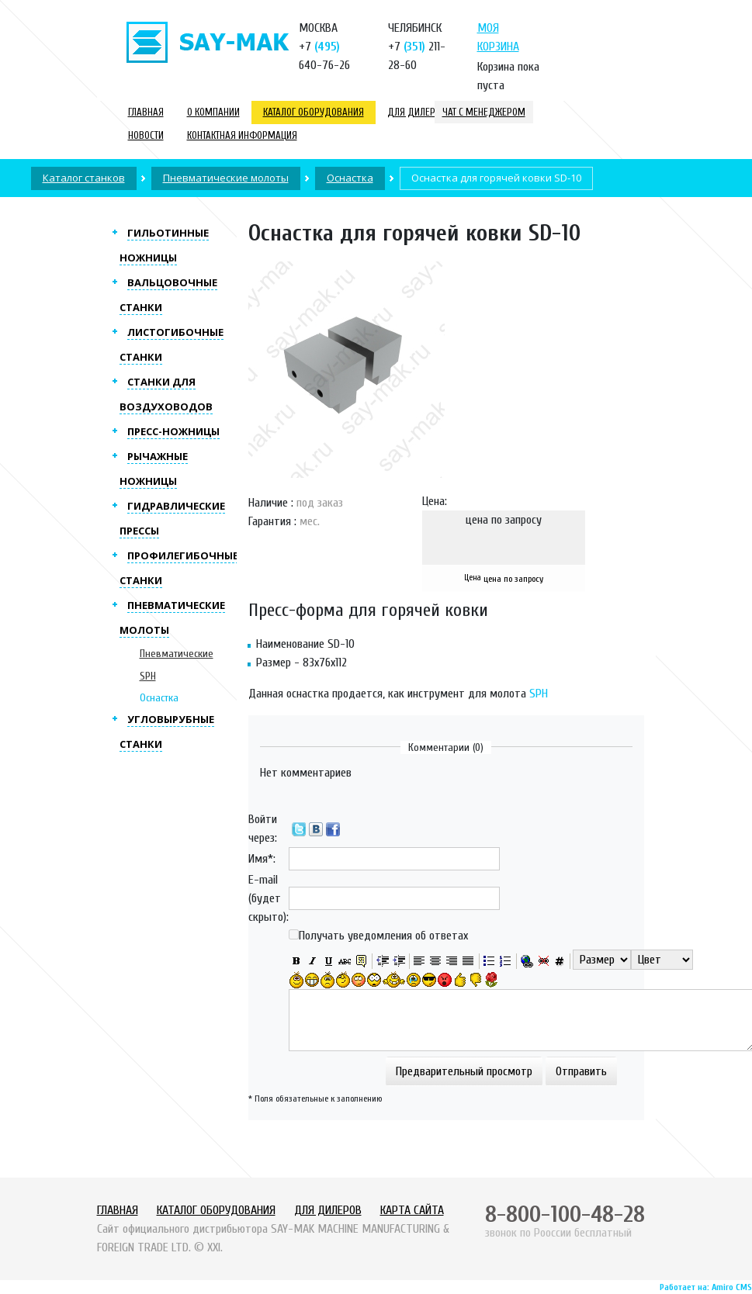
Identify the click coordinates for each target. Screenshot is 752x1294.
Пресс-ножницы (173, 431)
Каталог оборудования (313, 112)
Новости (146, 135)
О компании (213, 112)
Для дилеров (416, 112)
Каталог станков (84, 178)
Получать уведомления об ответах (383, 936)
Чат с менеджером (483, 112)
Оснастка (159, 697)
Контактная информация (242, 135)
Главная (146, 112)
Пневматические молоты (226, 178)
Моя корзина (498, 37)
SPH (538, 694)
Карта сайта (412, 1210)
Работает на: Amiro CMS (706, 1287)
